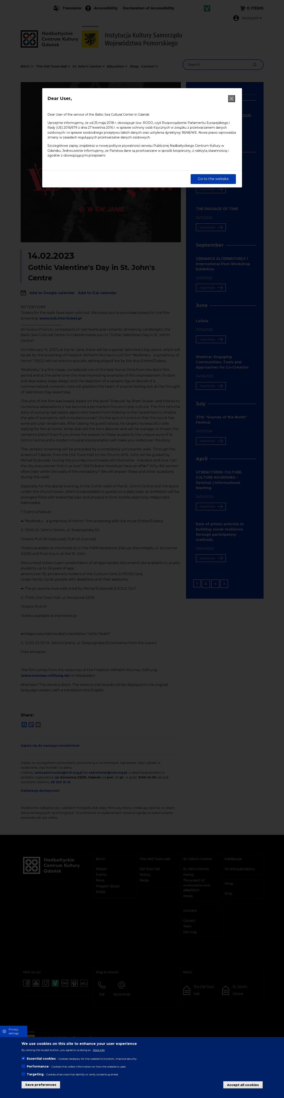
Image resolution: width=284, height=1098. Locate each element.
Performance (38, 1066)
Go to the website (213, 179)
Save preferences (40, 1085)
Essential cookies (41, 1059)
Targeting (35, 1074)
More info (99, 1050)
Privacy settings (13, 1031)
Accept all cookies (243, 1085)
